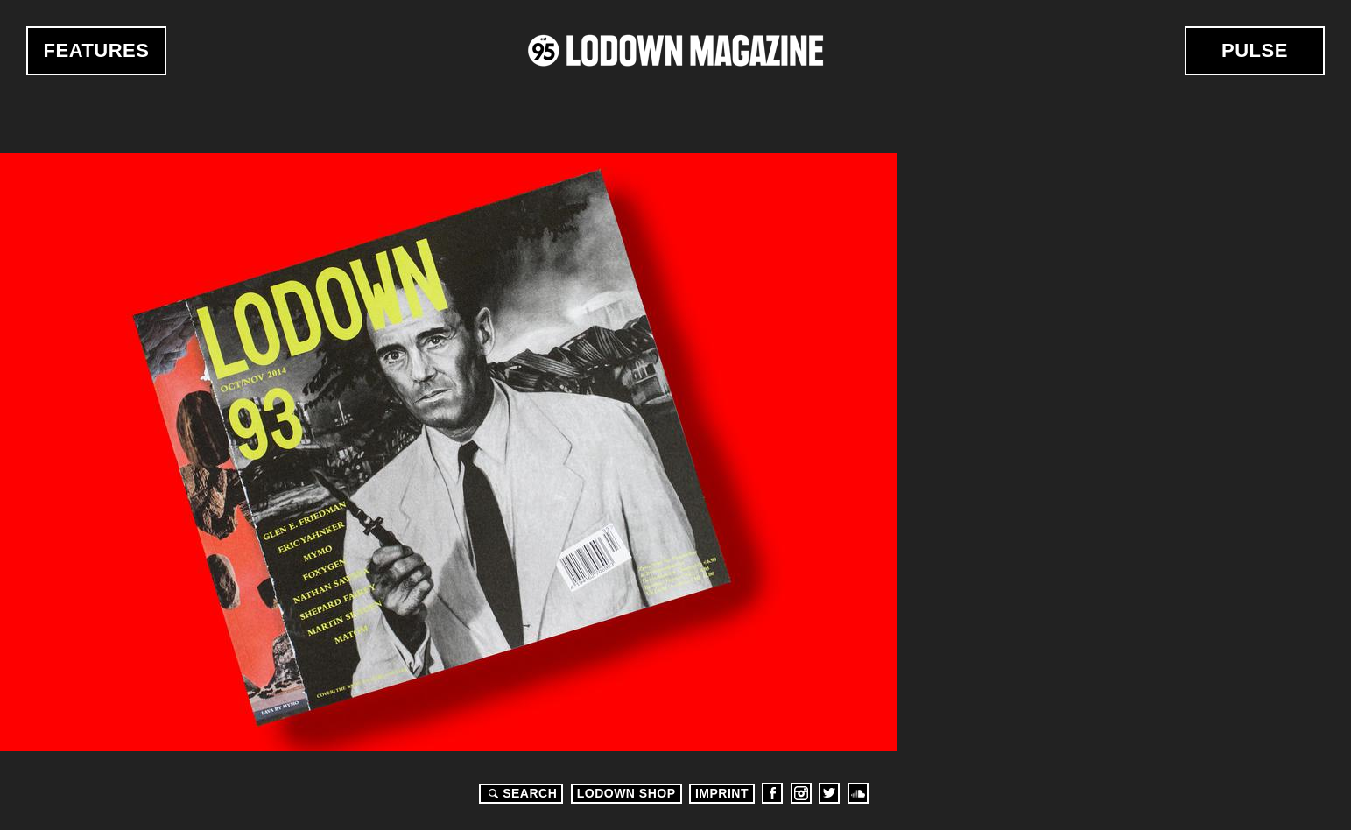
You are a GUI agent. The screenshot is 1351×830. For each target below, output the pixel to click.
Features (97, 50)
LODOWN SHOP (626, 793)
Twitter (829, 793)
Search (520, 793)
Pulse (1254, 50)
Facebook (772, 793)
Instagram (801, 793)
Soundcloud (858, 793)
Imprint (722, 793)
